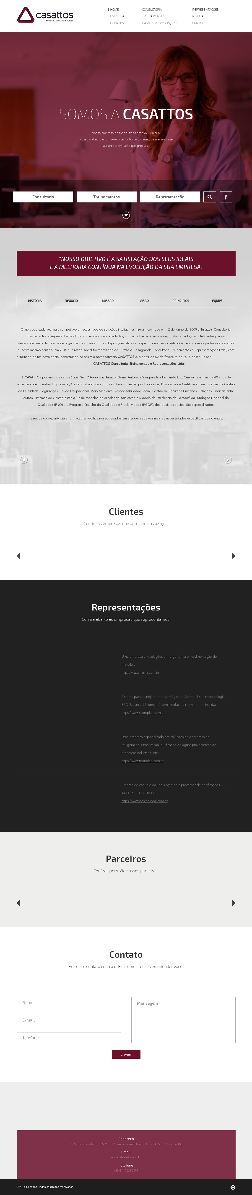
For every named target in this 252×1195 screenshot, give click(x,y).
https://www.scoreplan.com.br (143, 712)
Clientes (117, 23)
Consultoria (152, 9)
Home (114, 9)
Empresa (117, 16)
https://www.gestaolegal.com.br (145, 801)
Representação (170, 196)
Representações (205, 9)
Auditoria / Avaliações (159, 23)
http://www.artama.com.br (140, 672)
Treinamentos (153, 16)
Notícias (198, 16)
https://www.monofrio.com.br (143, 761)
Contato (198, 23)
